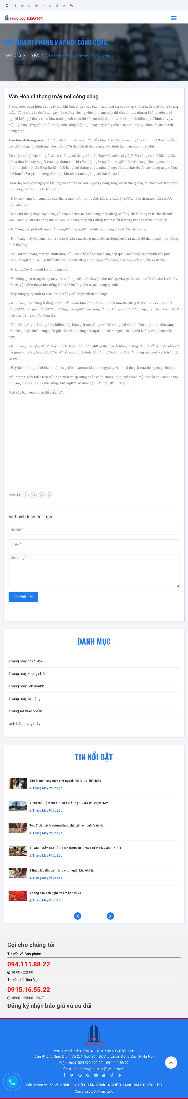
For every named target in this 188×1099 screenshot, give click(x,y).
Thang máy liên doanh (26, 686)
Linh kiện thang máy (24, 723)
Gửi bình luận (23, 597)
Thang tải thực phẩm (25, 711)
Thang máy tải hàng (25, 699)
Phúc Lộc (105, 1091)
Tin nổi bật (94, 756)
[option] (94, 848)
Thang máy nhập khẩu (26, 661)
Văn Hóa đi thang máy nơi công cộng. (54, 96)
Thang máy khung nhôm (28, 674)
